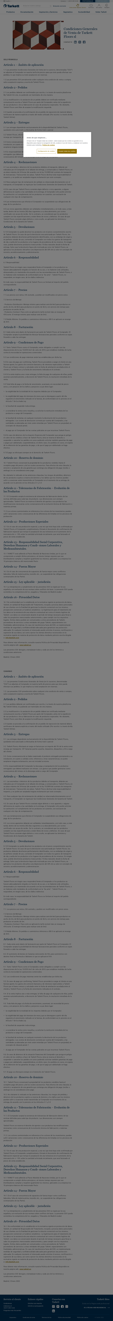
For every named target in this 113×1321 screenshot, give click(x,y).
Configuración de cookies (46, 151)
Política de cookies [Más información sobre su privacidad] (48, 145)
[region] (57, 144)
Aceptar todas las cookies (67, 151)
